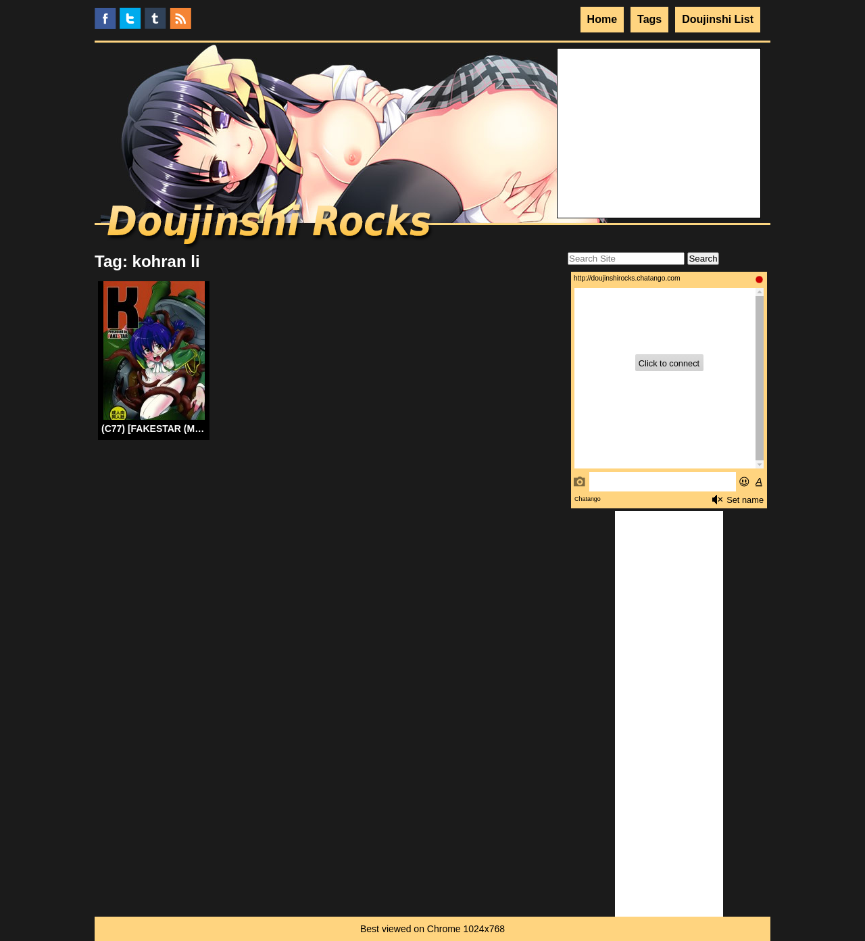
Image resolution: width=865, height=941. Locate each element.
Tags (649, 19)
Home (602, 19)
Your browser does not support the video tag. (659, 99)
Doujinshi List (717, 19)
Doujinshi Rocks (271, 226)
